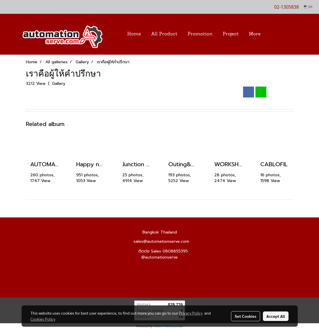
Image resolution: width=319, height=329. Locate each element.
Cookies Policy (42, 319)
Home (134, 34)
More (255, 34)
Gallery (58, 84)
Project (231, 34)
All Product (164, 34)
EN (308, 6)
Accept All (275, 316)
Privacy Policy (191, 312)
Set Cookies (245, 316)
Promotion (200, 34)
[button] (274, 34)
